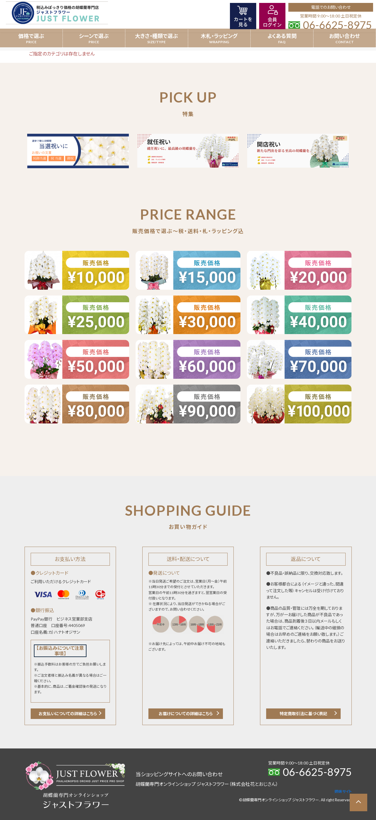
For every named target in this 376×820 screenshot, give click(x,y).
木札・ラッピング (219, 36)
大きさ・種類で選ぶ (156, 36)
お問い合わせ (344, 36)
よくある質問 (282, 36)
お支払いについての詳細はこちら (68, 713)
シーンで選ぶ (94, 36)
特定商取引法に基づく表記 (303, 713)
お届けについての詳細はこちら (186, 713)
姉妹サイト (343, 791)
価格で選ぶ (31, 36)
